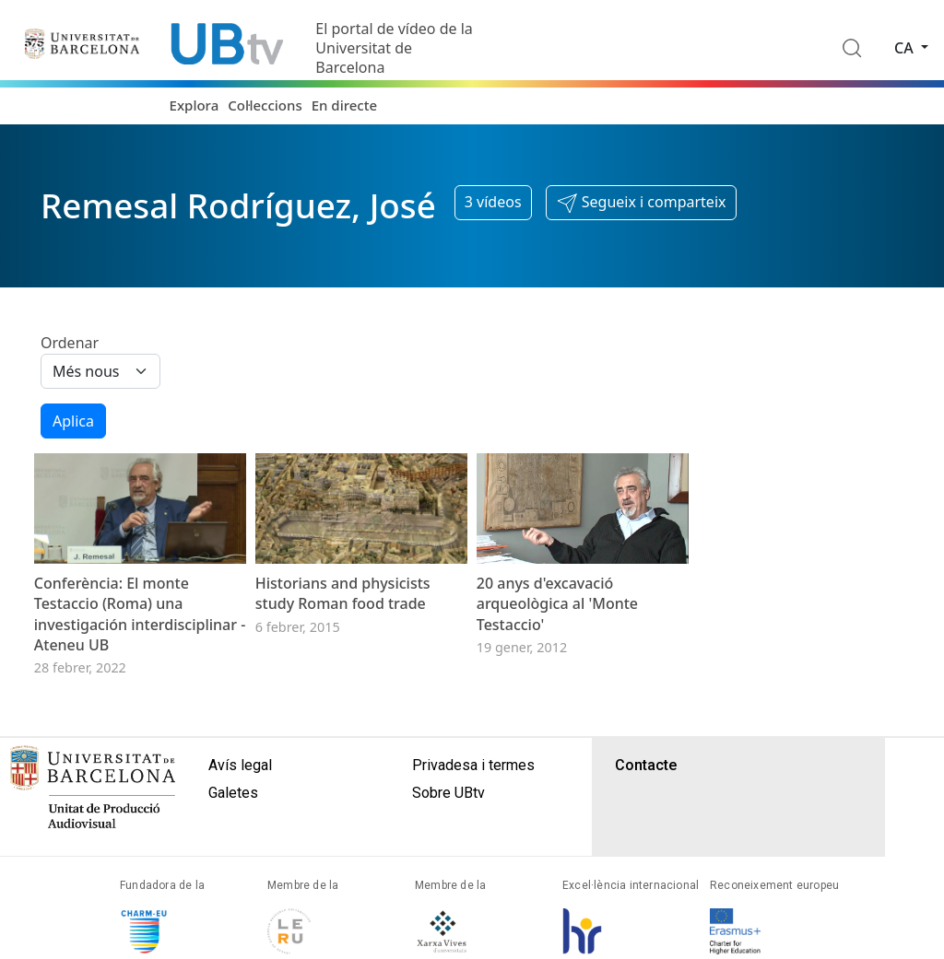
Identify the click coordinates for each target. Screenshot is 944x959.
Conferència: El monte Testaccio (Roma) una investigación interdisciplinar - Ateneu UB (140, 645)
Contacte (646, 796)
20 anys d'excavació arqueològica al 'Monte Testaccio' (557, 635)
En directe (344, 105)
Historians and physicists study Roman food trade (343, 624)
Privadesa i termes (473, 796)
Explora (194, 105)
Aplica (73, 421)
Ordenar (70, 343)
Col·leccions (264, 105)
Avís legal (240, 796)
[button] (641, 202)
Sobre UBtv (448, 824)
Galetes (233, 824)
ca (905, 48)
